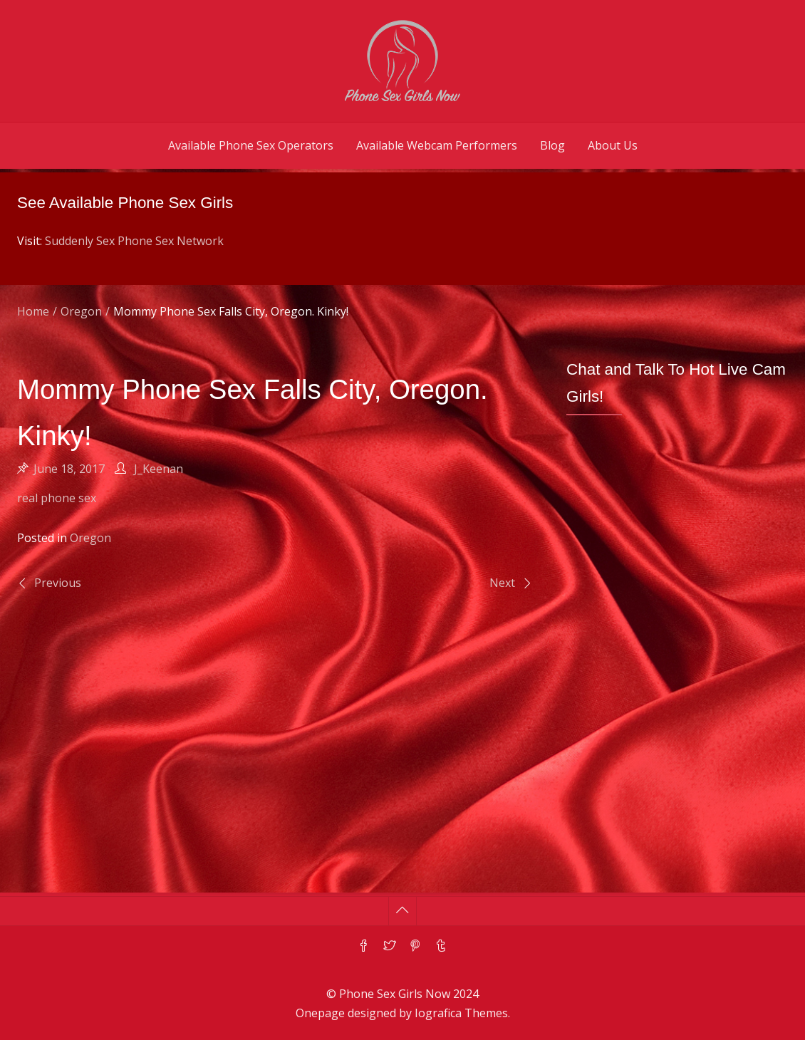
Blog (552, 145)
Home (33, 311)
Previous (57, 583)
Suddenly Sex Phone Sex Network (134, 241)
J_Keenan (158, 469)
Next (502, 583)
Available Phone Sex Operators (250, 145)
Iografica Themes (461, 1013)
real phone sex (56, 498)
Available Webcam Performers (436, 145)
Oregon (81, 311)
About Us (613, 145)
